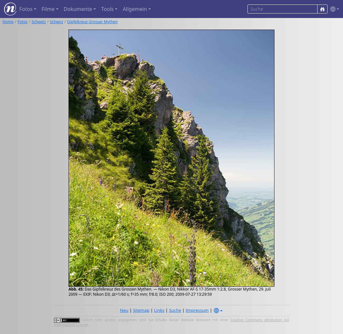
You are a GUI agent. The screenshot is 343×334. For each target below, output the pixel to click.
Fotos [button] (25, 9)
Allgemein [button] (135, 9)
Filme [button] (48, 9)
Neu (124, 310)
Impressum (197, 310)
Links (159, 310)
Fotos (23, 21)
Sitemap (141, 310)
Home (8, 21)
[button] (333, 9)
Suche (175, 310)
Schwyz (56, 21)
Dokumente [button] (78, 9)
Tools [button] (107, 9)
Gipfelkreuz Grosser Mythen (92, 21)
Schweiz (39, 21)
